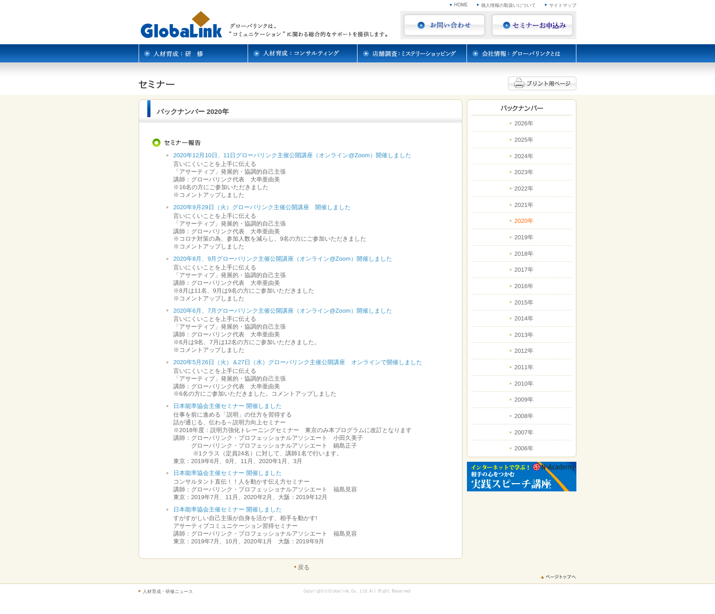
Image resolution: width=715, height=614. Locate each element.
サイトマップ (562, 5)
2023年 (524, 172)
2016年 (524, 286)
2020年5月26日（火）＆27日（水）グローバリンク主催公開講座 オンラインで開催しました (297, 362)
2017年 (524, 270)
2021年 (524, 205)
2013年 (524, 335)
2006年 (524, 448)
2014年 (524, 318)
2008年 (524, 416)
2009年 (524, 400)
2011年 (524, 367)
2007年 (524, 432)
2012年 (524, 351)
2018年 (524, 254)
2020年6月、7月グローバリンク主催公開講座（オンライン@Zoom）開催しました (282, 310)
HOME (461, 4)
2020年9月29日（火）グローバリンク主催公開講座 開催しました (262, 207)
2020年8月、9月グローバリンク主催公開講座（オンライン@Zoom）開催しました (282, 258)
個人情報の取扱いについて (508, 5)
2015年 (524, 302)
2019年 (524, 237)
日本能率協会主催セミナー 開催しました (227, 405)
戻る (304, 567)
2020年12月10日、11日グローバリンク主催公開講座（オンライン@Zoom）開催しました (292, 155)
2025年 (524, 140)
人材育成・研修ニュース (168, 591)
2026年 (524, 123)
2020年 (524, 221)
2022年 (524, 189)
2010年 (524, 384)
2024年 (524, 156)
